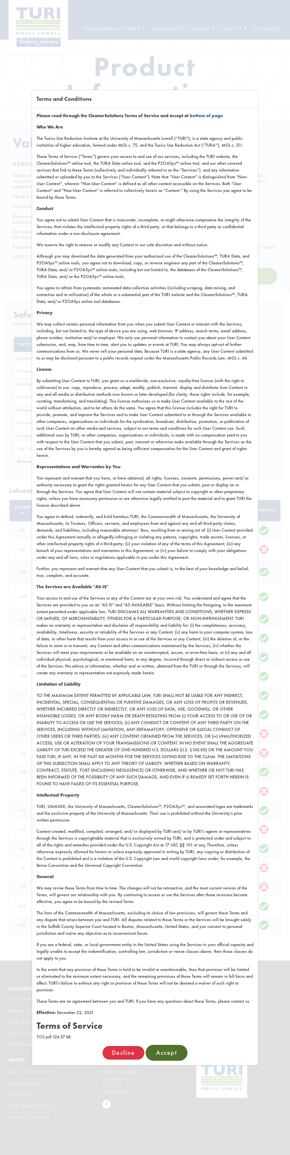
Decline (123, 1053)
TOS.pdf (44, 1037)
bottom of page (206, 116)
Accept (166, 1053)
